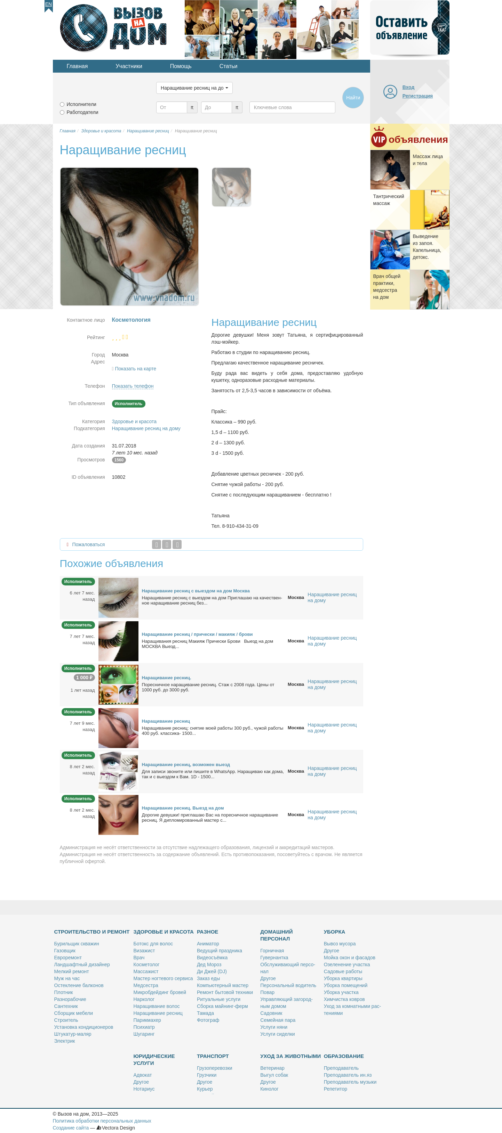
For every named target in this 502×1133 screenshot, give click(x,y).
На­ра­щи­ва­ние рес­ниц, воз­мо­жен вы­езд (186, 764)
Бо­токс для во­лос (153, 943)
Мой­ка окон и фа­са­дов (349, 957)
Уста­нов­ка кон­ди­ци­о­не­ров (83, 1027)
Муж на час (67, 978)
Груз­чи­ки (206, 1075)
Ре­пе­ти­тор (335, 1089)
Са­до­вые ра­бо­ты (343, 971)
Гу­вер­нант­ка (274, 957)
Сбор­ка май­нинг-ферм (222, 1006)
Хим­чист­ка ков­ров (344, 999)
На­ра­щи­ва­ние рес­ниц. (166, 677)
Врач (139, 957)
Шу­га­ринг (144, 1034)
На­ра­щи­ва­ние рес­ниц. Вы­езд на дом (183, 808)
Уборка (334, 932)
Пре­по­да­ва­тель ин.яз (348, 1075)
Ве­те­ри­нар (272, 1068)
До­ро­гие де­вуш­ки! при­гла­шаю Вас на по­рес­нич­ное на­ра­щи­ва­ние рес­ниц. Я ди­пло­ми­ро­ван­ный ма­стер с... (210, 817)
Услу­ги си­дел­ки (277, 1034)
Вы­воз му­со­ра (340, 943)
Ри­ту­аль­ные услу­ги (218, 999)
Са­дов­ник (271, 1013)
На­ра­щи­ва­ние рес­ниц (166, 721)
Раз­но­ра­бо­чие (70, 999)
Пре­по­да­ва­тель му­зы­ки (350, 1082)
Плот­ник (63, 992)
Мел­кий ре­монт (71, 971)
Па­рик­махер (147, 1020)
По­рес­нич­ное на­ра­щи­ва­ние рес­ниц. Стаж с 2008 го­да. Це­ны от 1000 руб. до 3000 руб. (208, 687)
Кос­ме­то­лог (147, 964)
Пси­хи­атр (144, 1027)
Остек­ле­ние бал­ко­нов (79, 985)
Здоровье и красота (134, 421)
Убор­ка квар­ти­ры (343, 978)
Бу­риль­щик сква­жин (76, 943)
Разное (207, 932)
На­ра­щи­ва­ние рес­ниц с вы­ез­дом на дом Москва (196, 590)
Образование (344, 1056)
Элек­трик (64, 1041)
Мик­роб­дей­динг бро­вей (160, 992)
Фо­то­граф (208, 1020)
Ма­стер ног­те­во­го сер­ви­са (163, 978)
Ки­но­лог (269, 1089)
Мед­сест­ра (146, 985)
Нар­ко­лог (144, 999)
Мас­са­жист (146, 971)
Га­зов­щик (64, 950)
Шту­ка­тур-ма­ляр (72, 1034)
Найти (353, 97)
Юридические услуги (154, 1059)
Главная (77, 66)
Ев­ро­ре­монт (68, 957)
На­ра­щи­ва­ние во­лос (157, 1006)
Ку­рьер (205, 1089)
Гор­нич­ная (272, 950)
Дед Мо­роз (209, 964)
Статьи (229, 66)
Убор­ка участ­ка (341, 992)
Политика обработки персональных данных (102, 1121)
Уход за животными (290, 1056)
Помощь (181, 66)
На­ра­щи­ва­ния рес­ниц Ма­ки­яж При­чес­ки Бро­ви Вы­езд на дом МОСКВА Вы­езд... (207, 644)
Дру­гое (268, 978)
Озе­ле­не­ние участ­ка (347, 964)
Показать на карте (136, 368)
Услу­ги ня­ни (273, 1027)
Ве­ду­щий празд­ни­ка (219, 950)
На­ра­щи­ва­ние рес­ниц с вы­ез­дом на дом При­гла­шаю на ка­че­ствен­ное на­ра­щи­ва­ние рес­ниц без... (212, 600)
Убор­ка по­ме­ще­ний (346, 985)
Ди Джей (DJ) (212, 971)
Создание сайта (71, 1128)
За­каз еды (208, 978)
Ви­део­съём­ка (212, 957)
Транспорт (213, 1056)
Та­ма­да (205, 1013)
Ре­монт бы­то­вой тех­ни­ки (225, 992)
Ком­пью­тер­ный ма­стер (222, 985)
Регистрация (418, 96)
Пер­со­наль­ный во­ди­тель (288, 985)
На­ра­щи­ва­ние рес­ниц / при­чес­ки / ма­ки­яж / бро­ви (197, 634)
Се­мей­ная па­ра (277, 1020)
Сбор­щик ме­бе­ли (73, 1013)
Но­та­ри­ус (144, 1089)
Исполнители (81, 104)
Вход (409, 87)
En (48, 4)
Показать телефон (133, 386)
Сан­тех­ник (66, 1006)
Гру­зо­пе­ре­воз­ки (214, 1068)
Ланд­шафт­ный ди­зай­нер (82, 964)
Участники (128, 66)
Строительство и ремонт (92, 932)
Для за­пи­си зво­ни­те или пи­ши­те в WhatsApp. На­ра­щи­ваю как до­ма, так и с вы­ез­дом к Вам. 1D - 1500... (213, 774)
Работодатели (82, 112)
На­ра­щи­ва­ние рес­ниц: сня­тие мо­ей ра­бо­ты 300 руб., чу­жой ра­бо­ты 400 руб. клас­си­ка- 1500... (213, 730)
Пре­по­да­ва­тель (341, 1068)
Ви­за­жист (144, 950)
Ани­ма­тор (208, 943)
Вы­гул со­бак (274, 1075)
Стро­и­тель (66, 1020)
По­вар (267, 992)
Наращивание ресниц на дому (146, 428)
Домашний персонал (276, 935)
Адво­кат (143, 1075)
